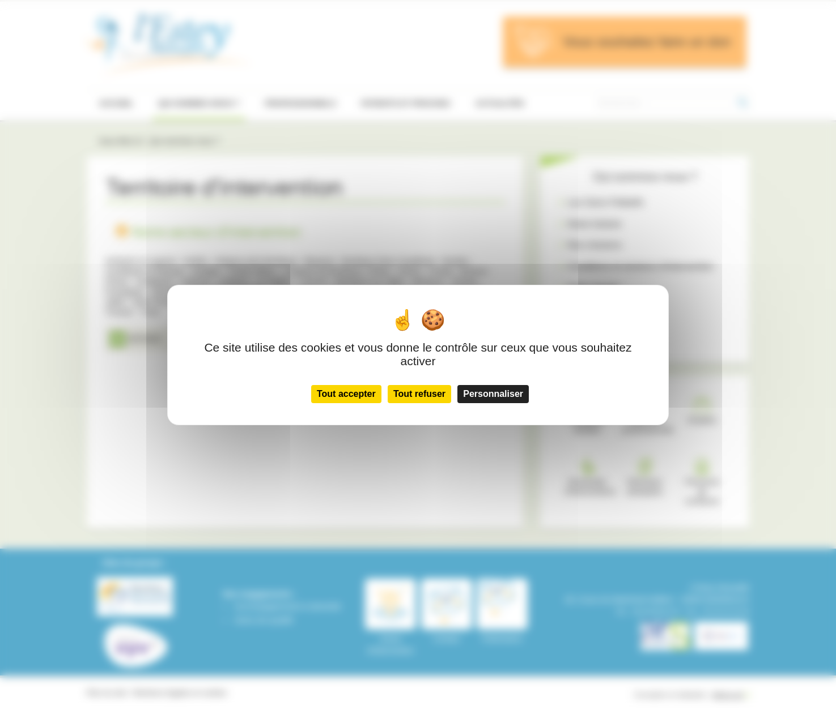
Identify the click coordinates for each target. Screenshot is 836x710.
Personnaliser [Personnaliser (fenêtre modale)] (493, 394)
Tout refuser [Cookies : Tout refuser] (419, 394)
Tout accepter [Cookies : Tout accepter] (346, 394)
